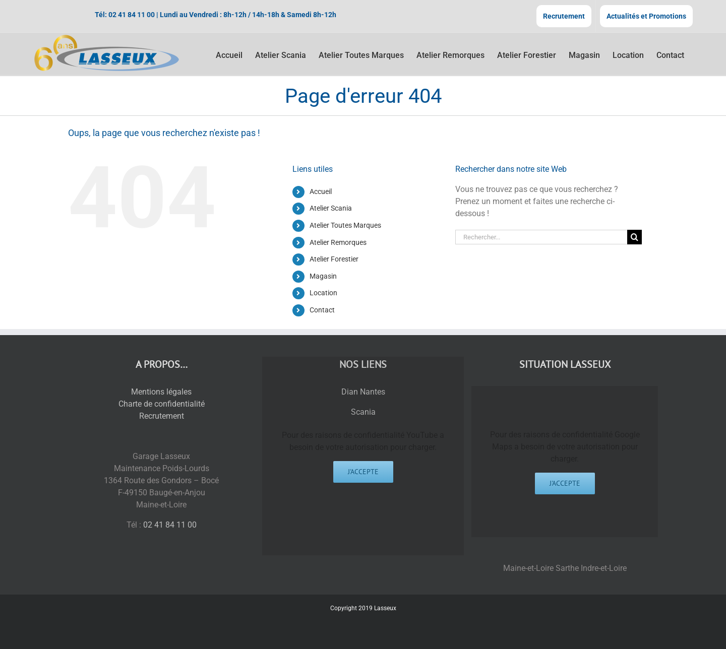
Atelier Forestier (334, 259)
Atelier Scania (331, 208)
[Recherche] (634, 237)
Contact (322, 310)
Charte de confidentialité (161, 404)
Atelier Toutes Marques (345, 225)
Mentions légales (161, 392)
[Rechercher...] (541, 237)
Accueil (321, 191)
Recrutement (161, 416)
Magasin (323, 276)
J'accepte (363, 471)
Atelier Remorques (338, 242)
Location (323, 293)
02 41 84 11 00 (131, 15)
